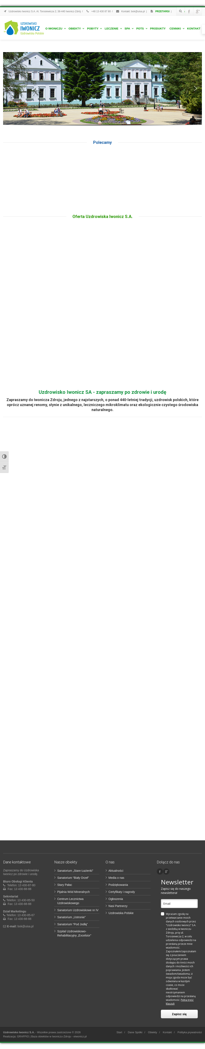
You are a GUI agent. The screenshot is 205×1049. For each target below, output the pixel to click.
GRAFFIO (23, 1036)
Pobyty (94, 28)
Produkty (158, 28)
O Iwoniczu (55, 28)
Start (119, 1032)
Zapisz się (179, 1014)
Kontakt (193, 28)
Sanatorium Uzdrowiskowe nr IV (77, 910)
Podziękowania (118, 884)
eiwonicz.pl (80, 1036)
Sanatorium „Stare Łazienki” (75, 870)
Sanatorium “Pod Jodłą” (72, 924)
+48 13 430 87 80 (98, 11)
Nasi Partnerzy (118, 906)
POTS (141, 28)
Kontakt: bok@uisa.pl (130, 11)
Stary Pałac (64, 884)
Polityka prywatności (189, 1032)
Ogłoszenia (116, 899)
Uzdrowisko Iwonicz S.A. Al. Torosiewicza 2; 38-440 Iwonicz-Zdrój (42, 11)
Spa (129, 28)
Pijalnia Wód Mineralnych (73, 892)
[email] (179, 903)
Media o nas (116, 877)
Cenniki (177, 28)
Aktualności (116, 870)
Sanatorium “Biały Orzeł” (73, 877)
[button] (9, 88)
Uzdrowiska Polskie (121, 913)
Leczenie (113, 28)
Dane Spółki (135, 1032)
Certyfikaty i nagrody (122, 892)
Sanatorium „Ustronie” (71, 917)
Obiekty (76, 28)
